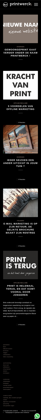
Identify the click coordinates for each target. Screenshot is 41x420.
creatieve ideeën (7, 395)
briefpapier (6, 383)
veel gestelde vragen (8, 405)
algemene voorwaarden (9, 401)
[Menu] (35, 4)
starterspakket (7, 389)
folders (20, 221)
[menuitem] (30, 4)
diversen (20, 47)
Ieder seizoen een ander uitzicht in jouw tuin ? (20, 163)
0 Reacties (21, 122)
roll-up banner (6, 369)
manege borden (7, 385)
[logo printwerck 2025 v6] (17, 4)
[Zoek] (30, 4)
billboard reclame (7, 348)
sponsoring (6, 403)
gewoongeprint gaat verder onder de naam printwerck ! (20, 52)
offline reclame (20, 103)
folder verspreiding (8, 356)
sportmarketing (7, 363)
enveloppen (6, 373)
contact (5, 399)
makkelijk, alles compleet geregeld (12, 397)
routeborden (6, 379)
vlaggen (5, 352)
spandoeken (6, 344)
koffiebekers (6, 367)
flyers (4, 346)
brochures (5, 350)
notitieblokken (6, 354)
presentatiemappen (8, 387)
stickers (5, 371)
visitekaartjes (6, 381)
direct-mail (6, 365)
